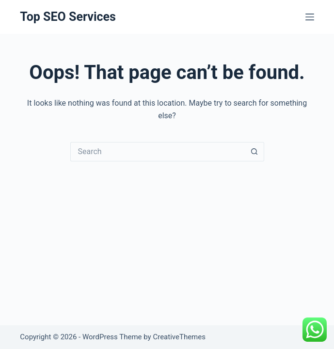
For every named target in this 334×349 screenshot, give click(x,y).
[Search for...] (157, 151)
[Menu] (309, 17)
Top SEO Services (68, 17)
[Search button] (254, 151)
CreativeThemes (179, 337)
